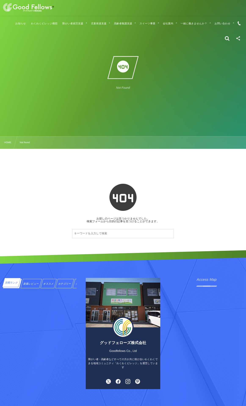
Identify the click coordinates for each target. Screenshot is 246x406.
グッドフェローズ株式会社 (123, 343)
